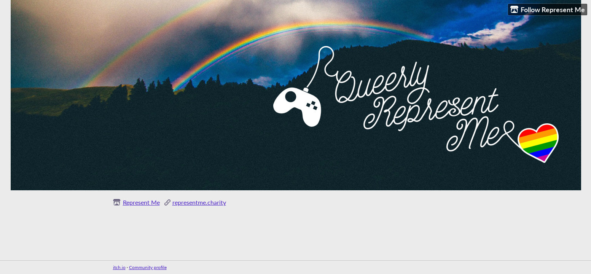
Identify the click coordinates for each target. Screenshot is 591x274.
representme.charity (199, 202)
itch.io (119, 267)
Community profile (148, 267)
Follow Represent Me (547, 9)
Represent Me (141, 202)
